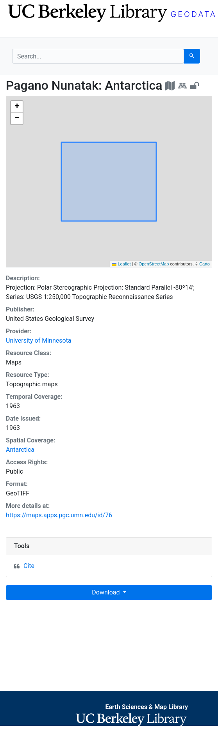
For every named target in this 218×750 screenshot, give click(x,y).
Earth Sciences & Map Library (146, 707)
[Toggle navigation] (17, 30)
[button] (17, 107)
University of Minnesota (38, 340)
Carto (204, 264)
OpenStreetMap (154, 264)
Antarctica (20, 449)
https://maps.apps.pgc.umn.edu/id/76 (59, 515)
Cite (28, 566)
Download (106, 592)
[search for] (98, 56)
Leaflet (121, 264)
